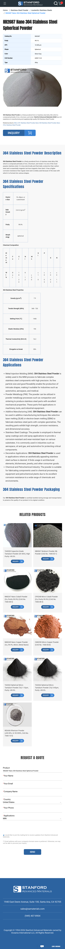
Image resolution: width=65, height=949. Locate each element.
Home (5, 10)
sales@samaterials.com (32, 908)
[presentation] (12, 828)
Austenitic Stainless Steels (41, 10)
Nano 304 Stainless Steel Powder (46, 123)
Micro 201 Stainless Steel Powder (24, 123)
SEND (32, 852)
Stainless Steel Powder (19, 10)
